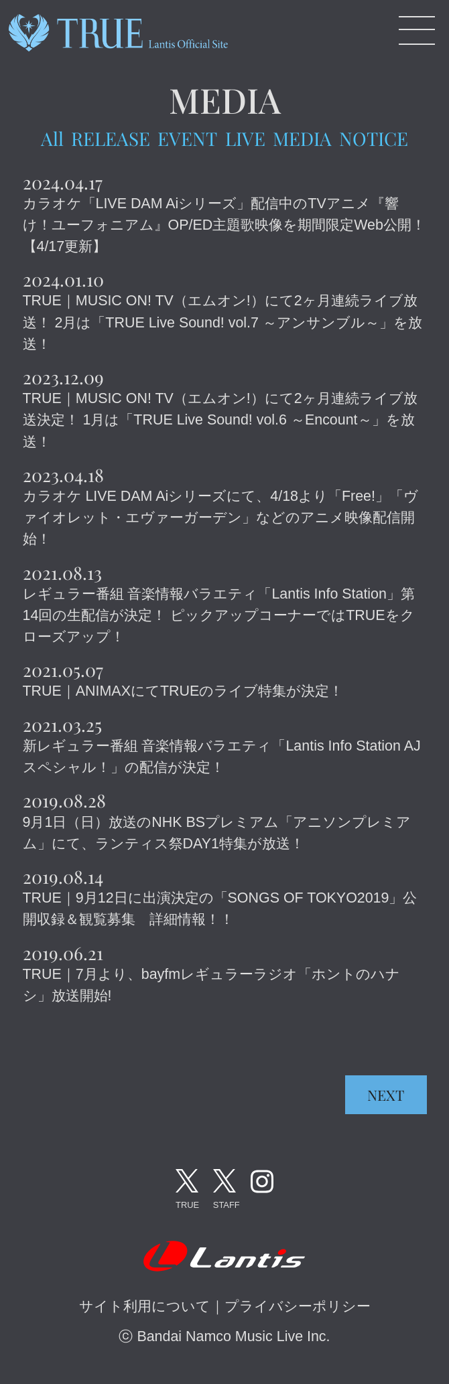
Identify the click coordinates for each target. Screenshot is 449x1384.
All (52, 138)
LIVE (245, 138)
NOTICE (373, 138)
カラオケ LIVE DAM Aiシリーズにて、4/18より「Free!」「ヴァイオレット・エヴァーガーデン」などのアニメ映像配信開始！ (220, 517)
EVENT (187, 138)
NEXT (385, 1094)
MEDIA (302, 138)
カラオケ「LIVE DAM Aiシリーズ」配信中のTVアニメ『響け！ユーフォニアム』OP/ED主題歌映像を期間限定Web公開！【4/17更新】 (224, 225)
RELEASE (110, 138)
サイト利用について (144, 1306)
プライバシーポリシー (297, 1306)
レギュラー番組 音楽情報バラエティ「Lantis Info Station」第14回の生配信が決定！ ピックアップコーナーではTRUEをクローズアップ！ (219, 615)
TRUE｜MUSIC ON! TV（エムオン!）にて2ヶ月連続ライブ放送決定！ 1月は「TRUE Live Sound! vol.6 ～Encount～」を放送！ (220, 419)
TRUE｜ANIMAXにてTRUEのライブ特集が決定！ (183, 691)
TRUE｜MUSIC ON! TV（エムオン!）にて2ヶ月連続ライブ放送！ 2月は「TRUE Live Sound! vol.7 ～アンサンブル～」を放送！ (222, 322)
